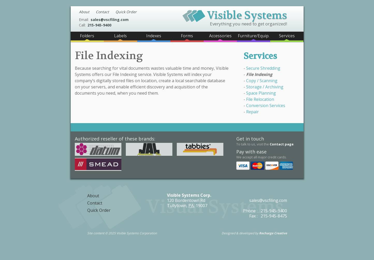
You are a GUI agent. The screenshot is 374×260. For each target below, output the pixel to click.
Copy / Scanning (261, 80)
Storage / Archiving (264, 87)
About (84, 11)
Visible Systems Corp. (189, 195)
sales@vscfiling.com (110, 19)
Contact (102, 11)
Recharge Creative (273, 233)
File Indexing (259, 74)
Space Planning (261, 93)
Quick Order (126, 11)
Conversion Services (265, 105)
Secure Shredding (263, 68)
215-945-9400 (99, 25)
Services (260, 56)
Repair (252, 112)
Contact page (282, 144)
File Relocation (260, 99)
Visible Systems (234, 14)
